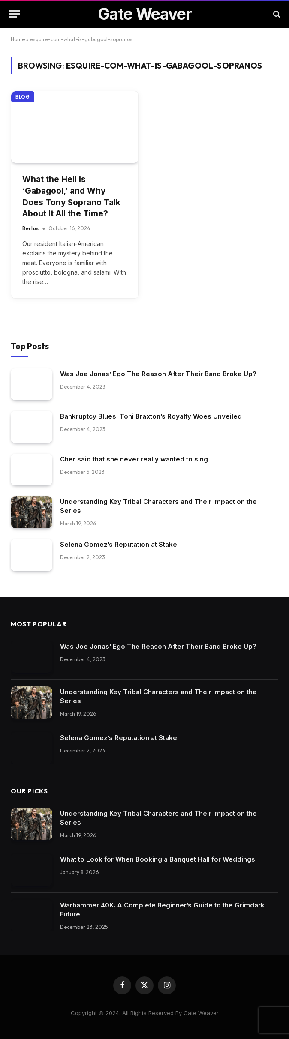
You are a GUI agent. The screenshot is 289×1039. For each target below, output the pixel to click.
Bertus (30, 228)
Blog (22, 97)
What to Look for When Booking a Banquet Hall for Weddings (157, 859)
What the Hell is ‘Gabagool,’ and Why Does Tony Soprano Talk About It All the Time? (71, 196)
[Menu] (14, 14)
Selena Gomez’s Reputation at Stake (118, 544)
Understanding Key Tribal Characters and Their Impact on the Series (158, 506)
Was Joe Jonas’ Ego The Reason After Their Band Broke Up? (158, 374)
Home (18, 39)
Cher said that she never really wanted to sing (134, 459)
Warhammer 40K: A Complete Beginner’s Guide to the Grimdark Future (162, 909)
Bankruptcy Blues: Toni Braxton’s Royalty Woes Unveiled (151, 416)
